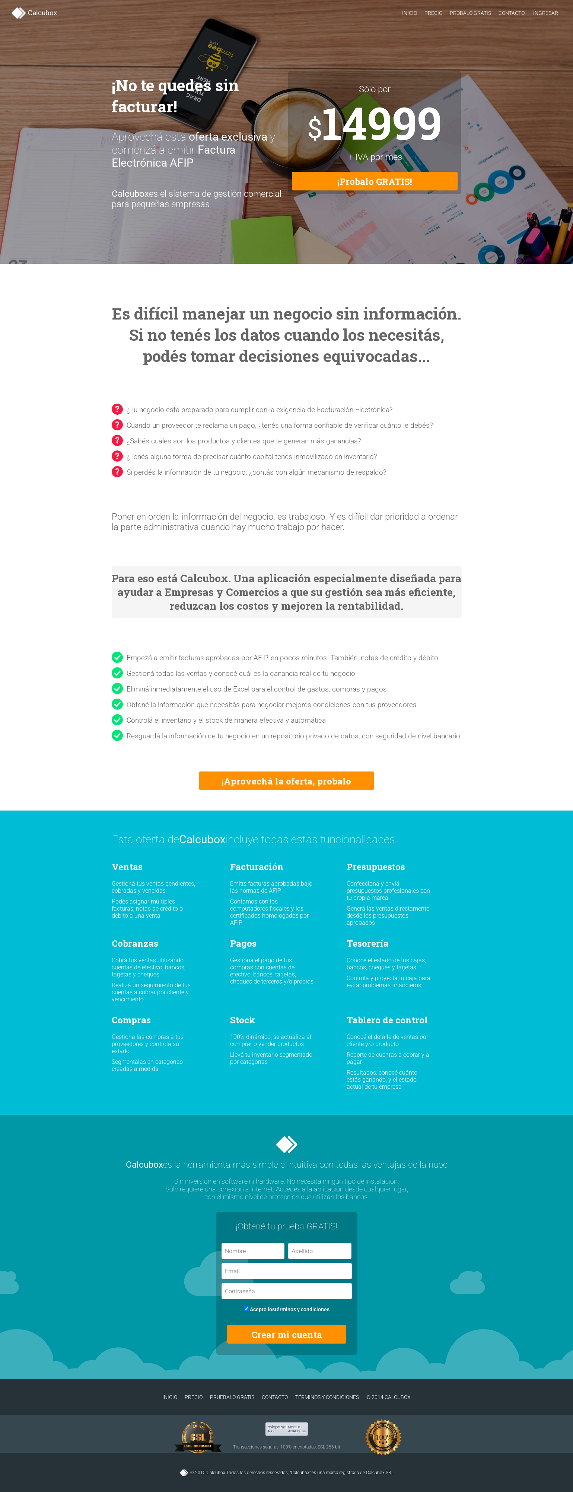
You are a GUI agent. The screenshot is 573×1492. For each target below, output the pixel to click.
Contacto (512, 13)
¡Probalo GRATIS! (374, 181)
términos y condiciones (302, 1309)
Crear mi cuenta (286, 1335)
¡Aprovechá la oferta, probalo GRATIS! (286, 782)
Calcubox (34, 13)
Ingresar (545, 13)
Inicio (409, 13)
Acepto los (287, 1309)
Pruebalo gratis (232, 1397)
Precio (433, 13)
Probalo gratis (470, 13)
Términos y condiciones (327, 1397)
